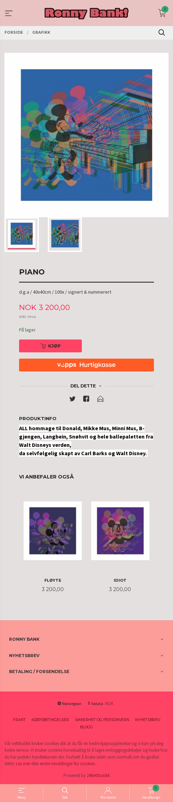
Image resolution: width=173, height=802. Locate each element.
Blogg (86, 727)
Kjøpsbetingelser (50, 720)
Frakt (19, 720)
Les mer (23, 764)
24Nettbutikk (98, 775)
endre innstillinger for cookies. (68, 764)
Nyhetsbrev (147, 720)
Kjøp (51, 346)
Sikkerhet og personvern (102, 720)
